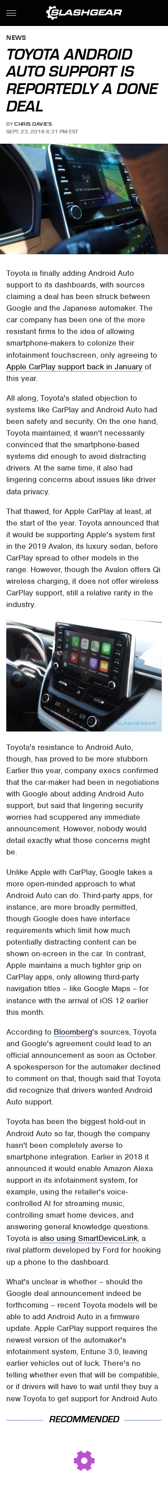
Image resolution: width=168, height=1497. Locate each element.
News (16, 38)
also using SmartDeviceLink (89, 1238)
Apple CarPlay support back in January (74, 367)
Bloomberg (73, 1032)
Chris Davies (33, 124)
